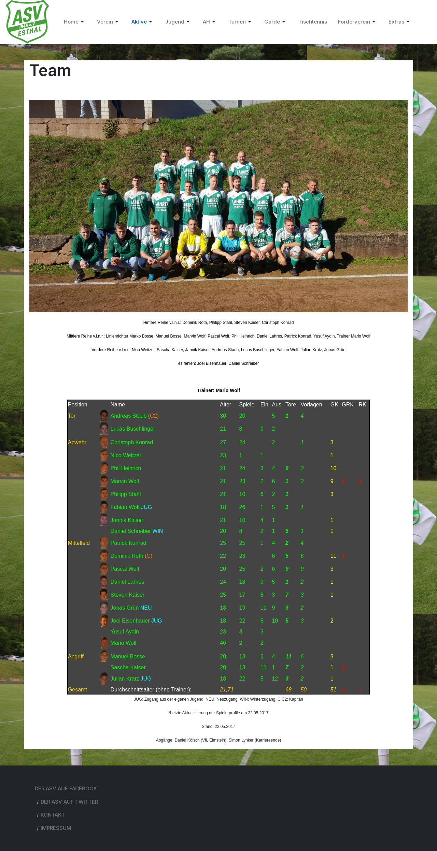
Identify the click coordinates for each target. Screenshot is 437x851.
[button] (74, 21)
